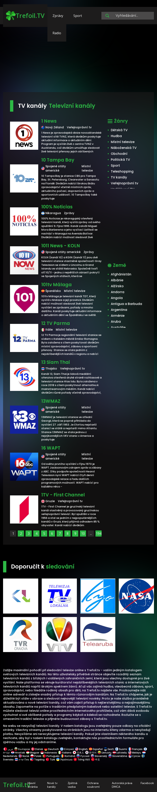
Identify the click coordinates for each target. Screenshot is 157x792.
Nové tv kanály (52, 785)
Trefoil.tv (16, 785)
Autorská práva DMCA (122, 785)
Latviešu (120, 752)
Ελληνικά (66, 749)
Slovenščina (118, 756)
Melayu (135, 752)
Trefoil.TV (25, 16)
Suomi (121, 749)
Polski (36, 756)
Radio (57, 33)
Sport (77, 15)
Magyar (33, 752)
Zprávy (58, 15)
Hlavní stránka (33, 785)
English (81, 749)
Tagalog (37, 759)
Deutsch (51, 749)
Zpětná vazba (72, 785)
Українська (64, 759)
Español (95, 749)
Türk (50, 759)
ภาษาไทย (22, 759)
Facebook (147, 783)
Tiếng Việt (82, 759)
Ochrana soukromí (93, 785)
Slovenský (99, 756)
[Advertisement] (78, 60)
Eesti (108, 749)
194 (98, 533)
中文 (95, 759)
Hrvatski (18, 752)
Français (135, 749)
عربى (8, 749)
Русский (83, 756)
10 (83, 533)
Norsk (24, 756)
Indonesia (48, 752)
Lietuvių (104, 752)
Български (22, 749)
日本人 (78, 752)
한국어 (91, 752)
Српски (134, 756)
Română (68, 756)
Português (51, 756)
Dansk (37, 749)
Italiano (64, 752)
